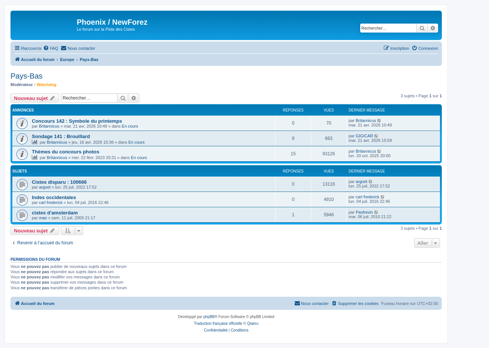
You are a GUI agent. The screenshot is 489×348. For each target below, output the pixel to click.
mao (43, 218)
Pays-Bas (26, 76)
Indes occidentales (54, 197)
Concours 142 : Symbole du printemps (77, 121)
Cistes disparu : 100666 (59, 182)
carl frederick (51, 202)
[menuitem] (50, 48)
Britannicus (49, 126)
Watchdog (47, 84)
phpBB (209, 317)
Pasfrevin (364, 212)
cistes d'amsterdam (55, 213)
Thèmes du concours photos (65, 152)
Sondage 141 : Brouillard (61, 136)
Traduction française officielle (218, 323)
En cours (130, 126)
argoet (45, 187)
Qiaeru (252, 323)
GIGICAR (364, 136)
